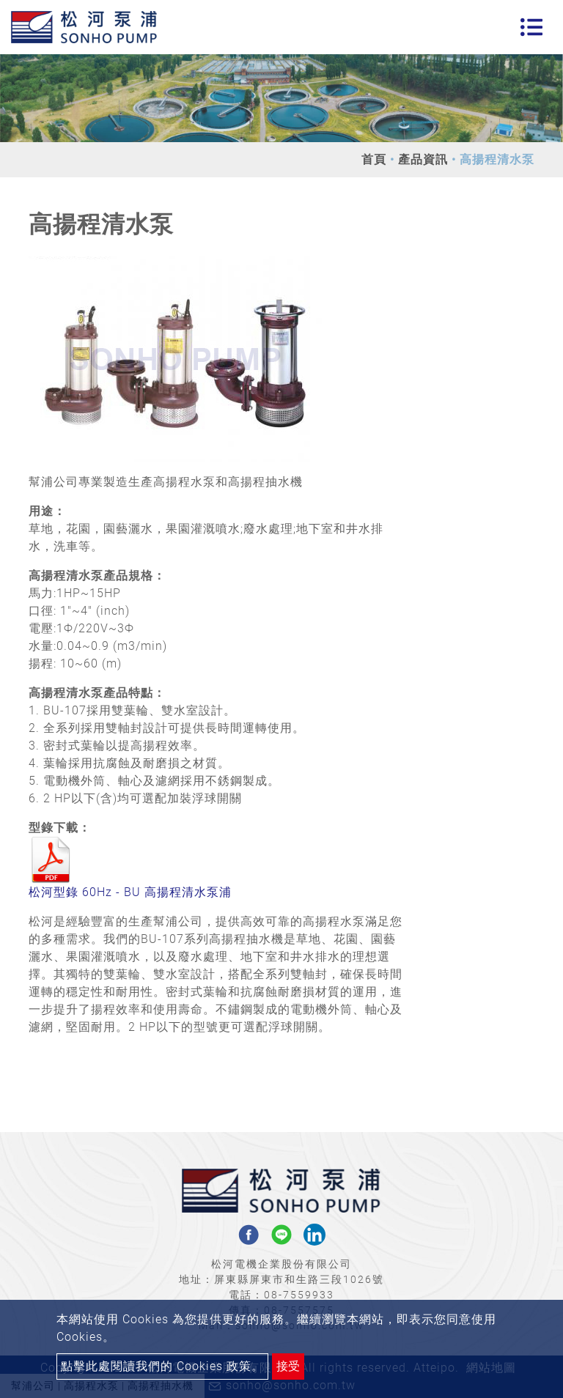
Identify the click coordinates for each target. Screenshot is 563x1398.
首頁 (373, 159)
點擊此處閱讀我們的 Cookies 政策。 (162, 1366)
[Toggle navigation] (531, 27)
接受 (288, 1366)
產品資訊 (423, 159)
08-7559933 (299, 1295)
